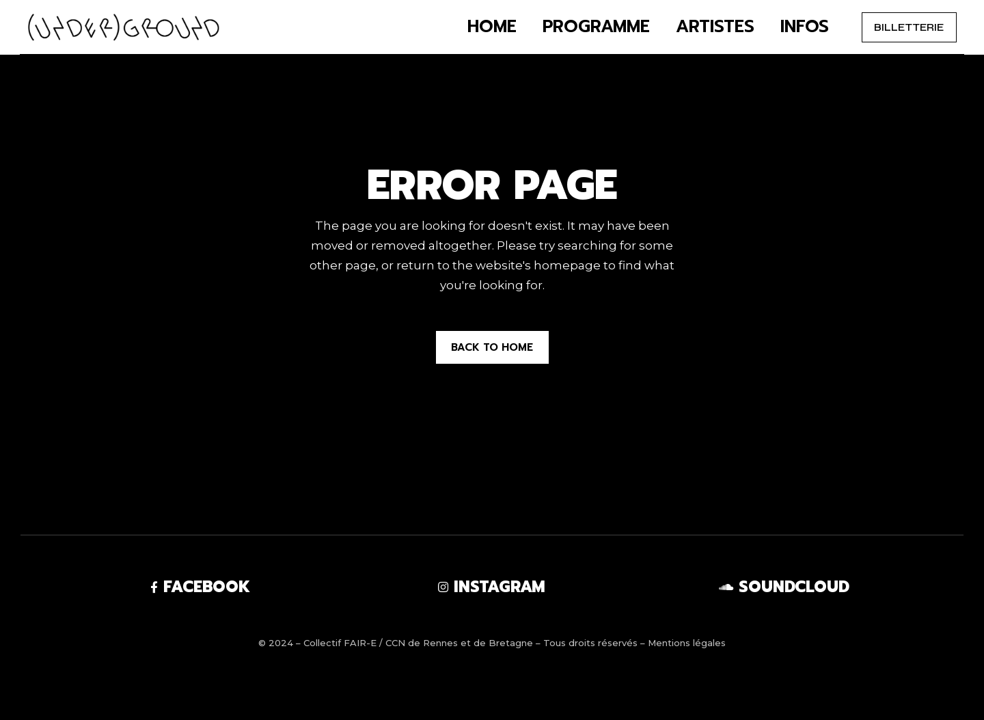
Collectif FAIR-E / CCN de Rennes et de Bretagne (418, 642)
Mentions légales (687, 642)
